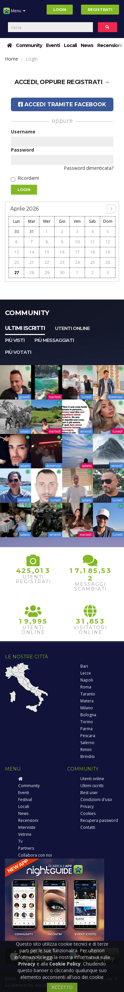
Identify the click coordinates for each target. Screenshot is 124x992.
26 (107, 262)
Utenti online (72, 328)
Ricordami (28, 178)
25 (92, 262)
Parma (86, 729)
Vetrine (24, 834)
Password (22, 150)
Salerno (87, 742)
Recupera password (99, 820)
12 (107, 242)
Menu (14, 13)
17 (77, 252)
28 (31, 272)
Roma (85, 687)
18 (92, 252)
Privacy (87, 806)
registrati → (88, 82)
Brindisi (87, 756)
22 (47, 262)
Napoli (86, 680)
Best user (89, 792)
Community (29, 45)
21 (31, 262)
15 (47, 252)
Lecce (85, 673)
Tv (20, 841)
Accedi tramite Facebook (62, 104)
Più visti (14, 340)
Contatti (87, 827)
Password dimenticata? (88, 168)
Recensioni (109, 45)
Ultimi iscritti (25, 328)
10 (77, 242)
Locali (70, 45)
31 (31, 231)
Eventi (53, 45)
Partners (26, 848)
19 (107, 252)
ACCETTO (62, 987)
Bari (84, 666)
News (87, 45)
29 (47, 272)
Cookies (88, 813)
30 (16, 231)
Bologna (88, 715)
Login (59, 9)
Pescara (87, 735)
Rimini (86, 749)
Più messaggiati (54, 340)
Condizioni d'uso (96, 799)
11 (92, 242)
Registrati (100, 9)
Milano (86, 708)
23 (62, 262)
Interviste (26, 827)
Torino (86, 722)
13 (16, 252)
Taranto (87, 694)
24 (77, 262)
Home (11, 59)
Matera (87, 701)
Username (23, 131)
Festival (25, 799)
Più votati (18, 352)
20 (16, 262)
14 (31, 252)
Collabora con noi (35, 855)
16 (62, 252)
